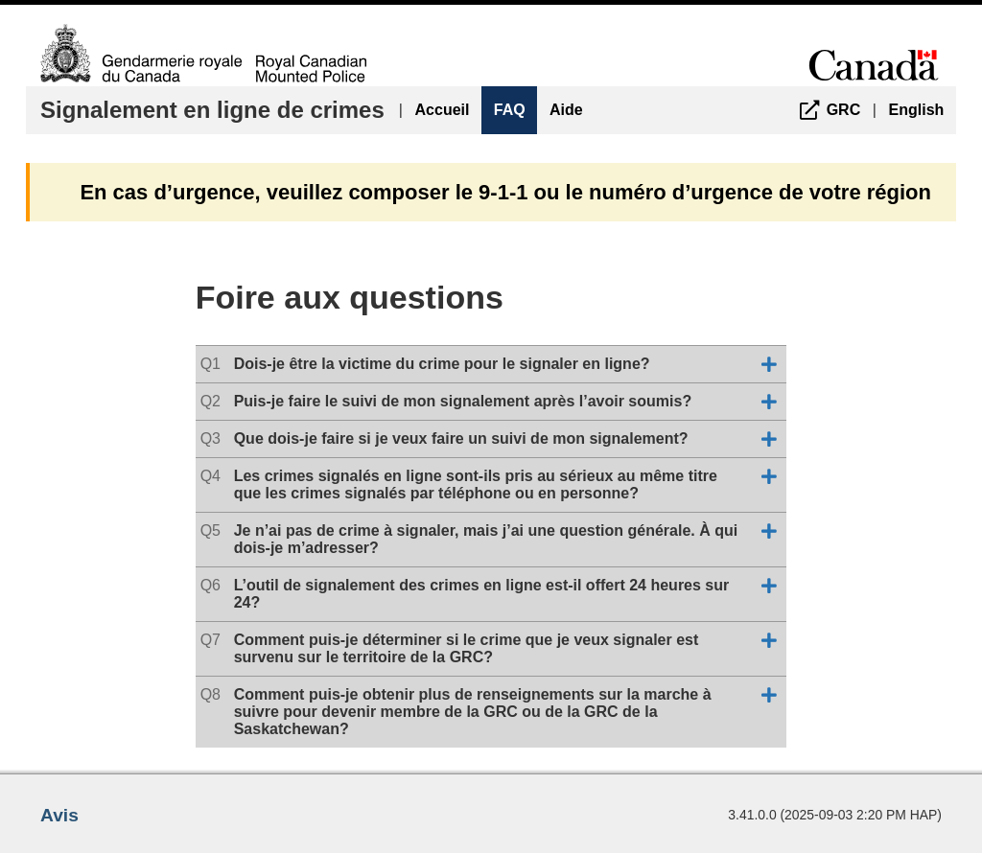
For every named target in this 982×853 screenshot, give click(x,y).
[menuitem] (826, 110)
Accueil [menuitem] (442, 110)
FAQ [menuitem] (510, 110)
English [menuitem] (917, 110)
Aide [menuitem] (566, 110)
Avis (59, 815)
